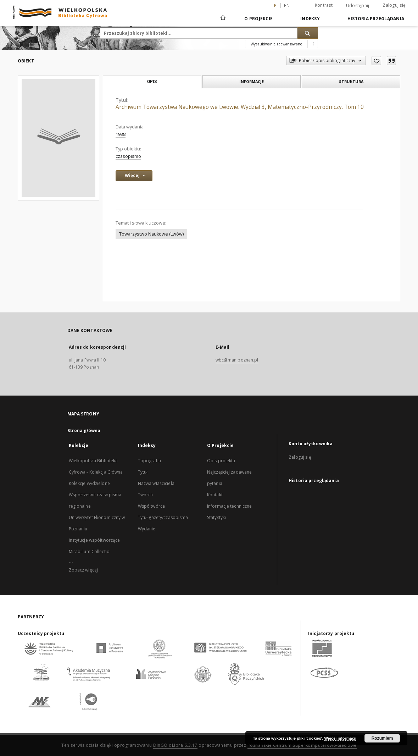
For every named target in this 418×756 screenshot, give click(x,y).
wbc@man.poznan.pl (237, 360)
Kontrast (324, 5)
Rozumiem (382, 738)
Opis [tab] (152, 81)
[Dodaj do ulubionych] (376, 60)
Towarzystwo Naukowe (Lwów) (151, 234)
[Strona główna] (222, 18)
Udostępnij (357, 6)
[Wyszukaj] (307, 33)
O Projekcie (258, 19)
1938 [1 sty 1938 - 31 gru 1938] (121, 134)
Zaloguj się (394, 5)
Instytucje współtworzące (94, 540)
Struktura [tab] (351, 81)
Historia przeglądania (375, 19)
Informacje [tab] (251, 81)
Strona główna (84, 430)
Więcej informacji (340, 738)
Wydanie (147, 529)
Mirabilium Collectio (89, 551)
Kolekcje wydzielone (89, 483)
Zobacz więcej (83, 570)
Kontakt (215, 495)
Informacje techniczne (229, 506)
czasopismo (128, 156)
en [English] (287, 5)
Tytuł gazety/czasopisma (163, 517)
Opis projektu (221, 461)
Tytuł (143, 472)
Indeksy (310, 19)
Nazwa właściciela (156, 483)
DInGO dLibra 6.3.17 (175, 745)
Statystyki (216, 517)
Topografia (149, 461)
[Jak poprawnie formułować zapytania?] (313, 44)
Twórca (145, 495)
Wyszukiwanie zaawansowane (276, 44)
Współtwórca (151, 506)
